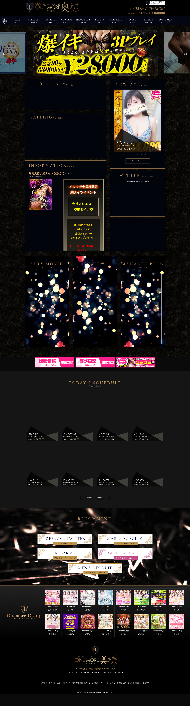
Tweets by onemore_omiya (138, 181)
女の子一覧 (66, 683)
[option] (95, 53)
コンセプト (50, 683)
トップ (41, 683)
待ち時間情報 (77, 683)
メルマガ (112, 683)
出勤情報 (87, 683)
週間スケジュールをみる (95, 497)
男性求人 (146, 683)
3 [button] (137, 154)
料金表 (58, 683)
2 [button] (134, 154)
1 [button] (130, 154)
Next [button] (185, 54)
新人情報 (95, 683)
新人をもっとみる (138, 160)
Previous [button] (4, 54)
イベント (103, 683)
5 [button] (145, 154)
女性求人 (138, 683)
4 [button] (141, 154)
